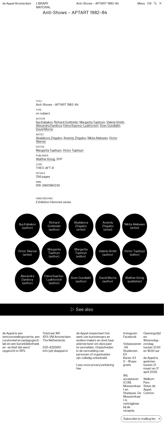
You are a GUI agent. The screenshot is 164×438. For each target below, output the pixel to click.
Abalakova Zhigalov (49, 138)
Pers (146, 382)
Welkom (148, 379)
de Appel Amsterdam (16, 3)
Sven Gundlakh (110, 126)
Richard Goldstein (66, 122)
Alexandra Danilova (49, 126)
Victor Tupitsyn (73, 150)
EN (149, 3)
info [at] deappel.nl (55, 351)
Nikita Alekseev (97, 138)
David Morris (44, 129)
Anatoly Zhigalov (74, 138)
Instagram (130, 333)
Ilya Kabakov (44, 122)
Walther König (45, 159)
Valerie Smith (115, 122)
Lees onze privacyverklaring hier (95, 367)
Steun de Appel (149, 388)
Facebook (129, 337)
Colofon (148, 393)
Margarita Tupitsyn (92, 122)
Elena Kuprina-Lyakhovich (80, 126)
